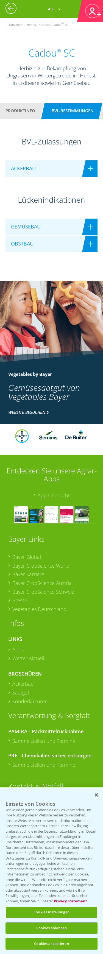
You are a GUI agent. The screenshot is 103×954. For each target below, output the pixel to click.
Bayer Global (26, 557)
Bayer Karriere (28, 574)
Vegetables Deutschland (39, 609)
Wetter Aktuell (28, 658)
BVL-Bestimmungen (73, 110)
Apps (18, 649)
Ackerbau (23, 683)
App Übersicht (54, 495)
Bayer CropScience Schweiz (43, 591)
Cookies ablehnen (51, 927)
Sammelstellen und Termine (43, 741)
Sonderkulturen (30, 701)
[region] (51, 870)
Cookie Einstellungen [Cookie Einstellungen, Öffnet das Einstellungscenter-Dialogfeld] (51, 912)
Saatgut (20, 692)
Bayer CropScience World (40, 565)
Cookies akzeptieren (51, 943)
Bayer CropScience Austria (42, 583)
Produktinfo (20, 110)
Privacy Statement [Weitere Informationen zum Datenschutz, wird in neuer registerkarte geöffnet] (70, 901)
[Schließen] (96, 795)
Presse (19, 600)
